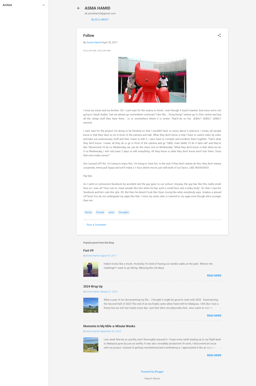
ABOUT (104, 19)
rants (111, 212)
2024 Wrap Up (93, 286)
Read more (214, 275)
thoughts (124, 212)
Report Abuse (152, 378)
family (88, 212)
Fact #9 (88, 250)
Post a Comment (96, 224)
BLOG (94, 19)
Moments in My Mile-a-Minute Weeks (109, 326)
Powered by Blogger (152, 371)
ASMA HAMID (97, 8)
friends (100, 212)
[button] (219, 35)
